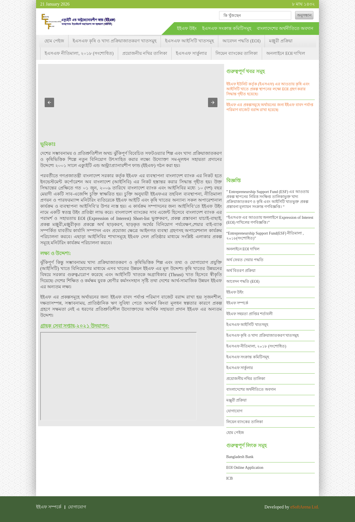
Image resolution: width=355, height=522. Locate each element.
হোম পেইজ (54, 40)
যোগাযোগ (234, 411)
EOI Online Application (244, 468)
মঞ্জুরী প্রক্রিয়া (281, 40)
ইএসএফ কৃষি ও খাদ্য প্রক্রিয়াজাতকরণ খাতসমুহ (114, 40)
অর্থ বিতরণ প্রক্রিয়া (240, 271)
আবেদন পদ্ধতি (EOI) (241, 40)
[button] (49, 102)
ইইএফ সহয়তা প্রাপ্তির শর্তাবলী (249, 314)
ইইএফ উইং (187, 28)
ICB (229, 478)
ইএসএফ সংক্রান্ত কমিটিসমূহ (226, 28)
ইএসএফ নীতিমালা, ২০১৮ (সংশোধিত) (79, 53)
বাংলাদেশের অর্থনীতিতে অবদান (285, 28)
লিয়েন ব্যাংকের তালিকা (236, 53)
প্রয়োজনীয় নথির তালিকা (144, 53)
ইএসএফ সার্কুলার (191, 53)
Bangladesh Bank (239, 457)
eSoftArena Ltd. (304, 507)
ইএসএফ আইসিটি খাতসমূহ (189, 40)
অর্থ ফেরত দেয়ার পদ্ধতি (245, 260)
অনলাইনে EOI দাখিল (285, 53)
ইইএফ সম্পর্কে (237, 303)
